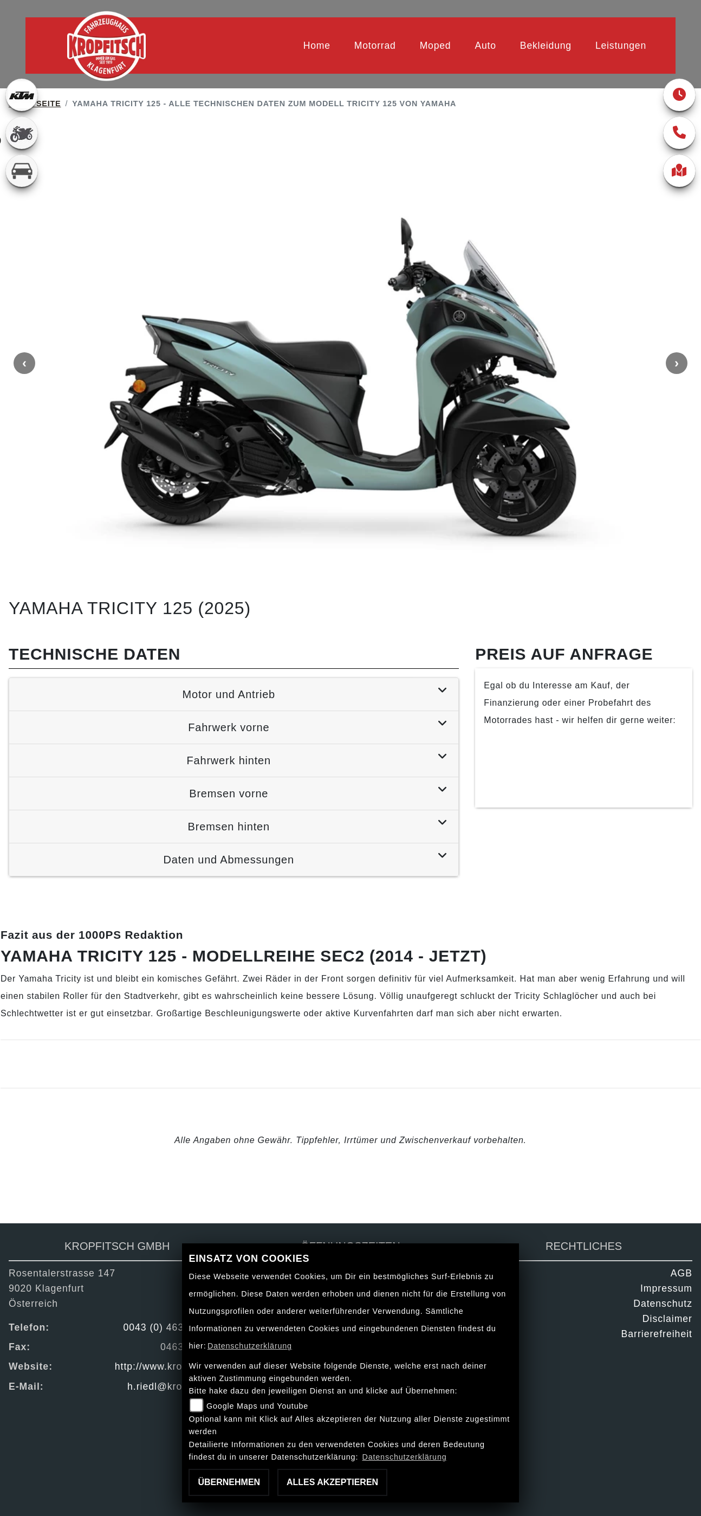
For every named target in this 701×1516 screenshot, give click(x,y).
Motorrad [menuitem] (375, 45)
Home (316, 45)
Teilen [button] (152, 1181)
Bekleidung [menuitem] (546, 45)
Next (676, 366)
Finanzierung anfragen (584, 757)
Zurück (54, 1181)
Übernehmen (229, 1482)
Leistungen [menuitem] (620, 45)
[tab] (233, 697)
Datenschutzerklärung (249, 1345)
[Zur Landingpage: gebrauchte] (21, 133)
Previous (24, 366)
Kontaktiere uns (584, 787)
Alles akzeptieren (332, 1482)
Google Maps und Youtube (257, 1406)
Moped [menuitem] (435, 45)
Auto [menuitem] (485, 45)
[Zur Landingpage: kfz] (21, 170)
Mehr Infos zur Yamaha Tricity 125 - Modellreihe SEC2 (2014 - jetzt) (158, 1068)
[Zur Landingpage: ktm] (21, 95)
